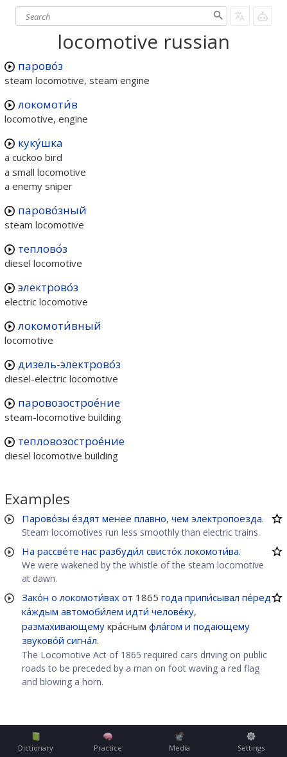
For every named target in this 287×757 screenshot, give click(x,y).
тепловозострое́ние (71, 441)
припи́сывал (212, 597)
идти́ (137, 611)
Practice (108, 742)
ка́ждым (40, 611)
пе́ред (256, 597)
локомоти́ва (211, 551)
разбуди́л (122, 551)
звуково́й (43, 640)
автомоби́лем (92, 611)
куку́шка (40, 142)
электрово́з (48, 287)
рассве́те (58, 551)
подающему (221, 626)
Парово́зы (45, 518)
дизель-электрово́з (69, 364)
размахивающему (63, 626)
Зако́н (35, 597)
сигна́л (82, 640)
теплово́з (42, 248)
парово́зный (52, 210)
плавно (150, 518)
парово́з (40, 65)
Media (179, 742)
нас (89, 551)
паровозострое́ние (69, 402)
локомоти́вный (59, 325)
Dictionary (35, 742)
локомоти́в (48, 104)
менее (117, 518)
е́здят (86, 518)
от (127, 597)
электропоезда (226, 518)
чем (180, 518)
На (28, 551)
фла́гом (165, 626)
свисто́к (164, 551)
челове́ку (173, 611)
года (171, 597)
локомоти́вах (89, 597)
